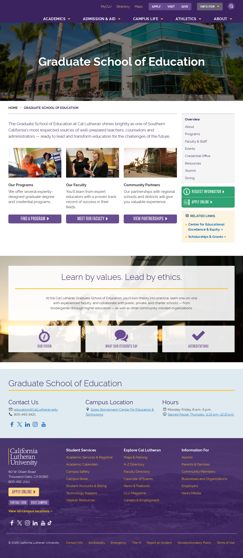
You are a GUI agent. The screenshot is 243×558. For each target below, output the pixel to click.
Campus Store (77, 479)
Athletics (186, 19)
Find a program (33, 218)
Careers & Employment (141, 500)
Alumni (190, 171)
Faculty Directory (137, 472)
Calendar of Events (138, 479)
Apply (156, 6)
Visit (171, 6)
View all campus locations (28, 511)
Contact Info (74, 543)
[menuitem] (210, 6)
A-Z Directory (134, 464)
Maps (139, 6)
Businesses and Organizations (204, 479)
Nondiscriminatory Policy (194, 543)
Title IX (136, 543)
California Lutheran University (25, 9)
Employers (190, 486)
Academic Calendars (82, 464)
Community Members (198, 472)
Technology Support (81, 493)
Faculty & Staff (196, 141)
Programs (192, 134)
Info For (207, 6)
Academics (54, 19)
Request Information (206, 191)
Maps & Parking (135, 457)
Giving (190, 178)
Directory (123, 6)
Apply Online (200, 202)
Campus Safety (77, 472)
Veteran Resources (80, 500)
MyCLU (106, 6)
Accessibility (97, 543)
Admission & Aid (99, 19)
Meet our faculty (90, 218)
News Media (191, 493)
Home (13, 108)
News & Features (137, 486)
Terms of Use (226, 543)
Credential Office (197, 156)
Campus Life (145, 19)
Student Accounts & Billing (86, 486)
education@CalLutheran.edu (36, 410)
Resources (193, 163)
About (220, 19)
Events (190, 149)
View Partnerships (148, 218)
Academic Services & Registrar (89, 457)
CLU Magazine (135, 493)
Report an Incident (159, 543)
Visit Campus (39, 502)
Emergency (118, 543)
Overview (192, 119)
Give (184, 6)
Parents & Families (196, 464)
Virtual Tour (18, 502)
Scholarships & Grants (205, 237)
